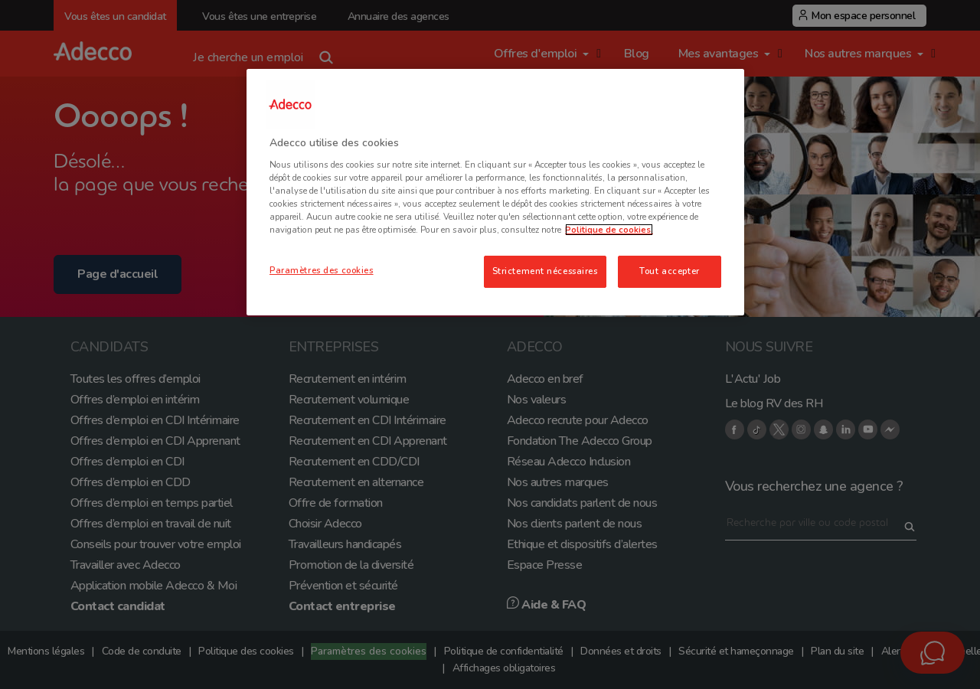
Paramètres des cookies (322, 270)
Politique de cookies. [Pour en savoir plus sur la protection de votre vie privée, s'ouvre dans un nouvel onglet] (609, 230)
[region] (495, 192)
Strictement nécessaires (545, 271)
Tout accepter (669, 271)
